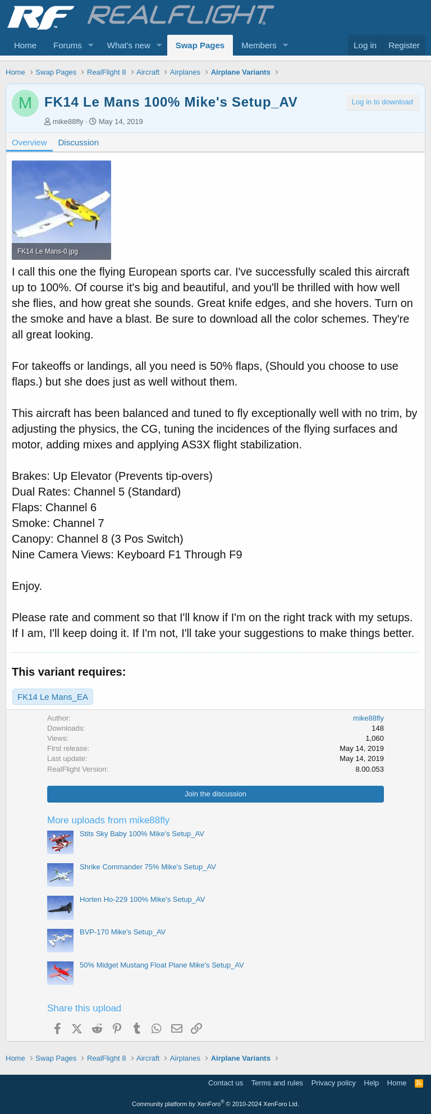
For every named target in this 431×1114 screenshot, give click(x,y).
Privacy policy (333, 1083)
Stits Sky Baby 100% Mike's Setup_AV (142, 833)
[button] (91, 45)
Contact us (225, 1083)
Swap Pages (200, 45)
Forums (67, 45)
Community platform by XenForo (215, 1104)
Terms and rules (277, 1083)
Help (371, 1083)
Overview (29, 142)
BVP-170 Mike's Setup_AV (123, 932)
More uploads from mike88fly (108, 820)
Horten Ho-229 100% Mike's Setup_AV (142, 899)
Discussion (78, 142)
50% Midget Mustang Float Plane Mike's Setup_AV (162, 965)
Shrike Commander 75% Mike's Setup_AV (148, 867)
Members (259, 45)
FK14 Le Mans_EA (52, 697)
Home (25, 45)
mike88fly (68, 121)
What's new (128, 45)
